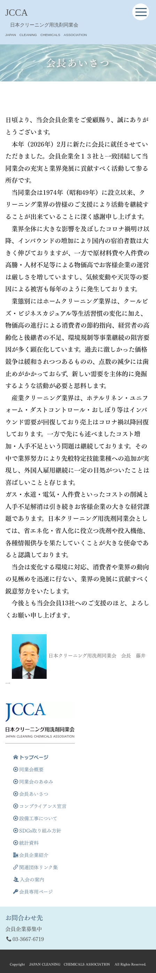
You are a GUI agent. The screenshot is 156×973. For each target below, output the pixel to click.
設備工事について (35, 818)
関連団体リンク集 (35, 867)
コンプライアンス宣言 (40, 806)
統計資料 (26, 843)
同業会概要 (28, 769)
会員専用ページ (33, 891)
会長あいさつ (30, 794)
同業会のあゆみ (33, 781)
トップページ (30, 757)
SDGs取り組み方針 (37, 830)
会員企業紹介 (30, 855)
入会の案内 (28, 879)
